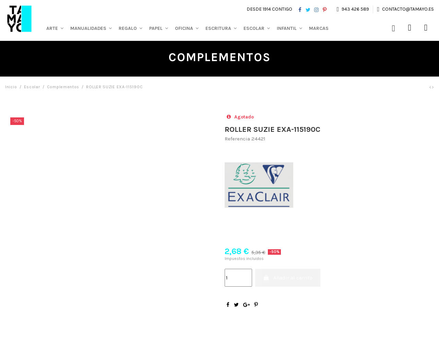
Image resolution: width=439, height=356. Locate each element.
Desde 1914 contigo (269, 9)
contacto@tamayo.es (407, 9)
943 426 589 (355, 9)
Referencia (237, 139)
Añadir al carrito (288, 278)
